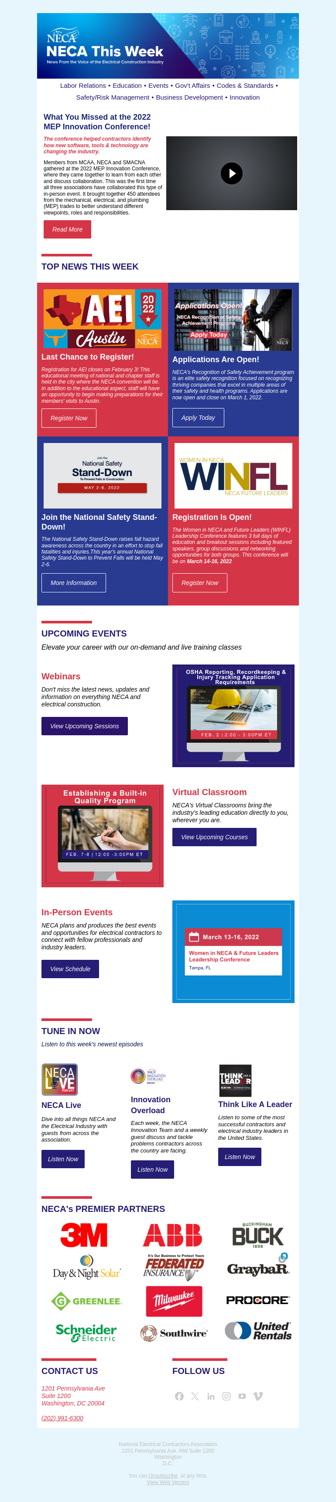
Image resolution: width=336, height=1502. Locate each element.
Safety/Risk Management (113, 97)
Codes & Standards (245, 85)
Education (127, 85)
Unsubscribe (163, 1476)
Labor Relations (83, 85)
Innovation (245, 97)
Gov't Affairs (192, 85)
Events (158, 85)
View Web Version (168, 1482)
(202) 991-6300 (62, 1418)
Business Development (189, 97)
